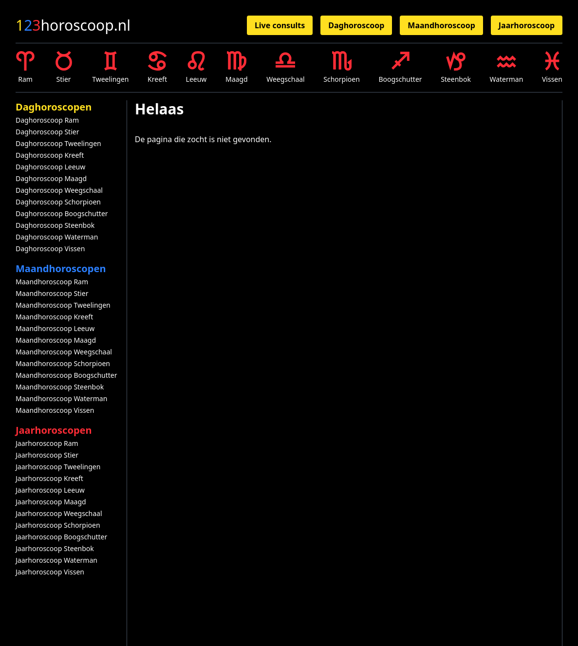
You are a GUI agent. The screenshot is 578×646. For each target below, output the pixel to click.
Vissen (552, 67)
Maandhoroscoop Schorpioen (63, 363)
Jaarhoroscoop (527, 25)
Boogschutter (400, 67)
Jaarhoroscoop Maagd (51, 501)
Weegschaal (285, 67)
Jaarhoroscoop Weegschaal (59, 513)
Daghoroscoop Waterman (57, 236)
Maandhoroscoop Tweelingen (63, 305)
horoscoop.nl (73, 25)
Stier (64, 67)
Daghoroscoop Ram (47, 120)
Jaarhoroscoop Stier (47, 455)
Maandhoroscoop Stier (52, 293)
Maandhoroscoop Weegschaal (64, 351)
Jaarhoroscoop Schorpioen (58, 525)
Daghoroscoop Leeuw (50, 166)
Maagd (236, 67)
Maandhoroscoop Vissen (55, 410)
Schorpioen (341, 67)
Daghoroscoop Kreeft (50, 155)
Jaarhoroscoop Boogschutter (61, 536)
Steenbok (456, 67)
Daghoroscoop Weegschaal (59, 190)
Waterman (506, 67)
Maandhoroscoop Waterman (61, 398)
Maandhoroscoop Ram (52, 281)
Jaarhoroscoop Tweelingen (58, 466)
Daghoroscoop (356, 25)
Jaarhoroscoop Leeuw (50, 490)
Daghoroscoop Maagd (51, 178)
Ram (25, 67)
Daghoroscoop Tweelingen (58, 143)
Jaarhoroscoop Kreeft (49, 478)
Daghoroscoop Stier (47, 131)
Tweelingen (110, 67)
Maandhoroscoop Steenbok (60, 386)
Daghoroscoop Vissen (50, 248)
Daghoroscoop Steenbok (55, 225)
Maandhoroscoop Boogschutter (66, 375)
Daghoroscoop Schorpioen (58, 201)
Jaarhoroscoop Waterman (56, 560)
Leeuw (196, 67)
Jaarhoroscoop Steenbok (55, 548)
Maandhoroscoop (441, 25)
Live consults (280, 25)
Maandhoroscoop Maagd (56, 340)
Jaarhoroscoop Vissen (50, 571)
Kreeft (157, 67)
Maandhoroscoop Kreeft (54, 316)
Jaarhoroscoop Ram (47, 443)
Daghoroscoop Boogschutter (62, 213)
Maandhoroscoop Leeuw (55, 328)
